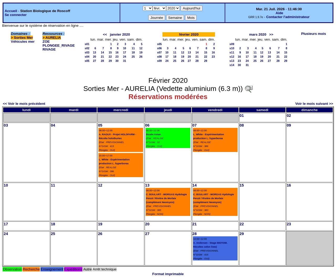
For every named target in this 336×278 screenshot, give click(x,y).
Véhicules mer (22, 41)
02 (289, 115)
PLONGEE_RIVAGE (59, 45)
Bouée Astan (153, 134)
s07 (159, 52)
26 (141, 56)
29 (110, 60)
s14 (231, 65)
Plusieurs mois (313, 34)
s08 (159, 56)
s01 (87, 44)
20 (94, 56)
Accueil (11, 11)
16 (116, 52)
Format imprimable (168, 274)
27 (94, 60)
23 (116, 56)
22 (110, 56)
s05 (87, 60)
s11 (231, 52)
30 (116, 60)
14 (102, 52)
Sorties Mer (23, 38)
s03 (87, 52)
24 (124, 56)
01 (242, 115)
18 (133, 52)
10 (124, 48)
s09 (159, 60)
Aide (279, 13)
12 (141, 48)
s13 (231, 60)
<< (105, 34)
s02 (87, 48)
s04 (87, 56)
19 (141, 52)
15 (110, 52)
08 (242, 125)
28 (102, 60)
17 (124, 52)
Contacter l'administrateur (287, 17)
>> (271, 34)
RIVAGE (49, 49)
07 (194, 125)
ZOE (46, 41)
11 (133, 48)
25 (133, 56)
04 (53, 125)
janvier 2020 (120, 34)
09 (289, 125)
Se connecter (16, 15)
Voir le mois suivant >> (314, 104)
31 (124, 60)
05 (100, 125)
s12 (231, 56)
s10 (231, 48)
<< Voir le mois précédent (24, 104)
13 (94, 52)
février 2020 (188, 34)
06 (147, 125)
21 (102, 56)
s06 (159, 48)
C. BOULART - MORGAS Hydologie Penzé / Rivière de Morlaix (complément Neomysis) (166, 198)
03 (6, 125)
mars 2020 (257, 34)
